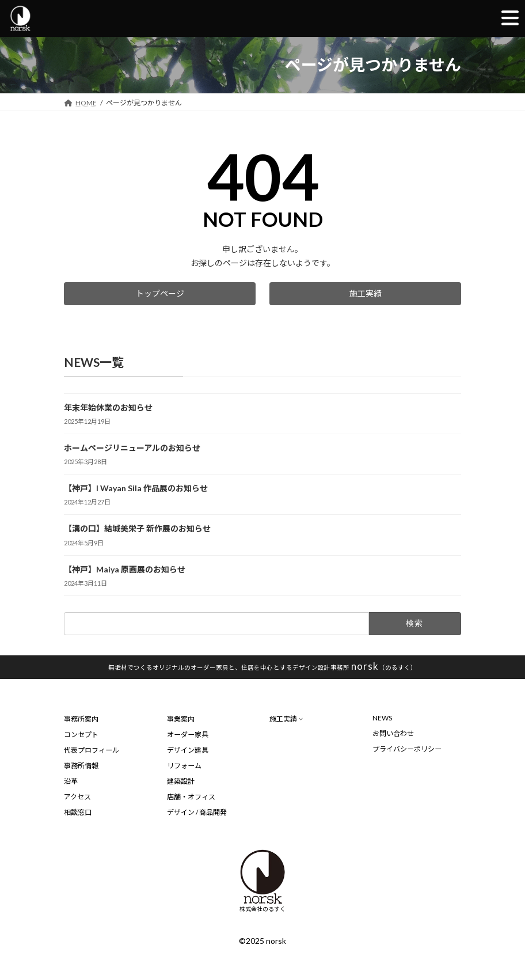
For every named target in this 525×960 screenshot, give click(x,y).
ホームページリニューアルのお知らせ (132, 448)
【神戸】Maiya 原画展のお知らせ (124, 569)
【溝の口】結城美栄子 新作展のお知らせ (137, 528)
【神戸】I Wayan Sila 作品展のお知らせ (136, 488)
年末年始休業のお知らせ (108, 407)
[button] (160, 293)
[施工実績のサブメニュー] (301, 718)
